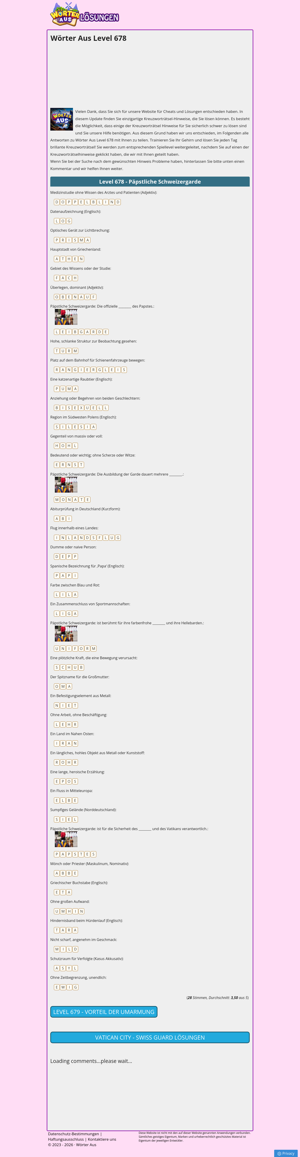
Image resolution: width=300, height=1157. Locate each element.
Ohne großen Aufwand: (70, 901)
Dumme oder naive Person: (73, 546)
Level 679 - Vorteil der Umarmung (104, 1012)
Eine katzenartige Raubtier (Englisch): (81, 379)
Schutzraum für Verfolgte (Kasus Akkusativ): (87, 958)
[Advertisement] (84, 74)
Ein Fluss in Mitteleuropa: (71, 790)
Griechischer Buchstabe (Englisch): (79, 882)
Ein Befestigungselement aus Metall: (80, 695)
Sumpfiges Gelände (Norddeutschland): (83, 809)
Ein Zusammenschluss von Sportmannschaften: (90, 603)
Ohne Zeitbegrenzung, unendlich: (78, 977)
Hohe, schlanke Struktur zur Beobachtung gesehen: (93, 341)
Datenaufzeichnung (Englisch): (75, 211)
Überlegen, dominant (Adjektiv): (77, 287)
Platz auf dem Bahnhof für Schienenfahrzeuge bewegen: (97, 360)
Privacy (286, 1153)
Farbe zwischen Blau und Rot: (75, 585)
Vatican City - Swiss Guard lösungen (150, 1037)
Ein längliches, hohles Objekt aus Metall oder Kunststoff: (97, 752)
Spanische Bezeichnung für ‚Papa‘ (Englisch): (87, 566)
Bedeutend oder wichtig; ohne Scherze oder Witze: (92, 455)
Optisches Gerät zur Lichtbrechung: (80, 230)
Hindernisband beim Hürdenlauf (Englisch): (86, 920)
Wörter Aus (86, 1144)
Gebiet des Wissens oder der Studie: (80, 268)
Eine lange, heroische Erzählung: (77, 771)
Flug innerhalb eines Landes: (74, 527)
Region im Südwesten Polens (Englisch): (83, 417)
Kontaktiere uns (102, 1139)
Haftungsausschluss (66, 1139)
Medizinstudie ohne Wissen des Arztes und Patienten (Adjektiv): (103, 192)
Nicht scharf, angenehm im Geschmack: (83, 939)
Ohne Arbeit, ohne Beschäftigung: (78, 714)
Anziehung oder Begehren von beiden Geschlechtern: (95, 398)
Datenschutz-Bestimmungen (73, 1133)
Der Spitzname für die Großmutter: (79, 676)
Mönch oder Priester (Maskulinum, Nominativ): (89, 863)
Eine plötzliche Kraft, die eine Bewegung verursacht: (93, 657)
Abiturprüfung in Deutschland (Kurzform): (85, 508)
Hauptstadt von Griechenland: (75, 249)
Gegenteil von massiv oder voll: (76, 436)
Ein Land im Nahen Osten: (72, 733)
